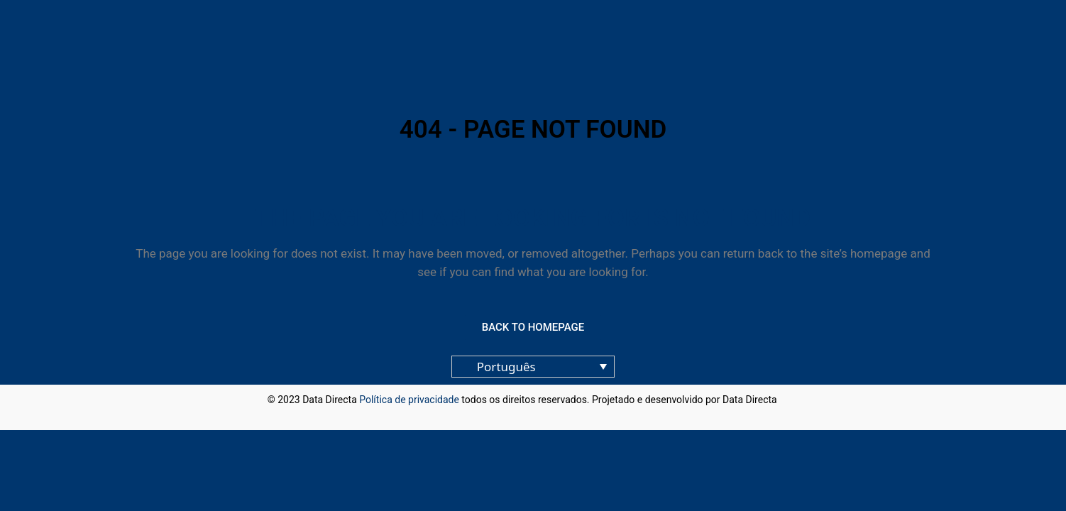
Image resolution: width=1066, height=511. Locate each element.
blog (788, 399)
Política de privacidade (409, 399)
